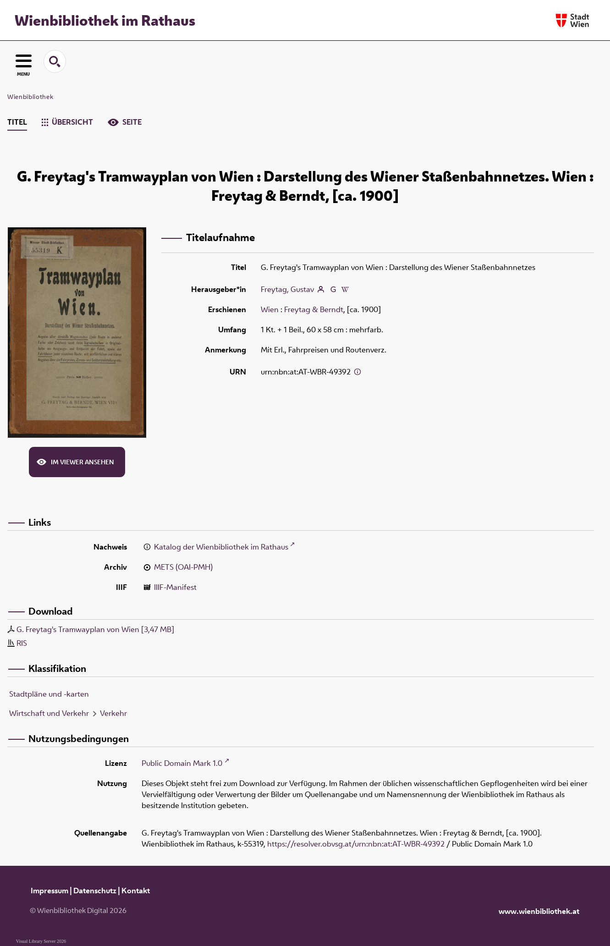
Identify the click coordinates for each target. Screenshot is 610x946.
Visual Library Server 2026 (41, 941)
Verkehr (113, 713)
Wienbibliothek (30, 97)
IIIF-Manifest (175, 587)
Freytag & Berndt (313, 309)
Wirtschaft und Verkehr (49, 713)
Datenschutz (94, 891)
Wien (270, 309)
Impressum (49, 891)
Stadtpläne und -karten (49, 694)
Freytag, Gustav (287, 289)
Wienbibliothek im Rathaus (105, 20)
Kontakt (135, 891)
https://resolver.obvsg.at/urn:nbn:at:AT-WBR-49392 (356, 844)
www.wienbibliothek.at (539, 911)
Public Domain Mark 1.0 (182, 763)
